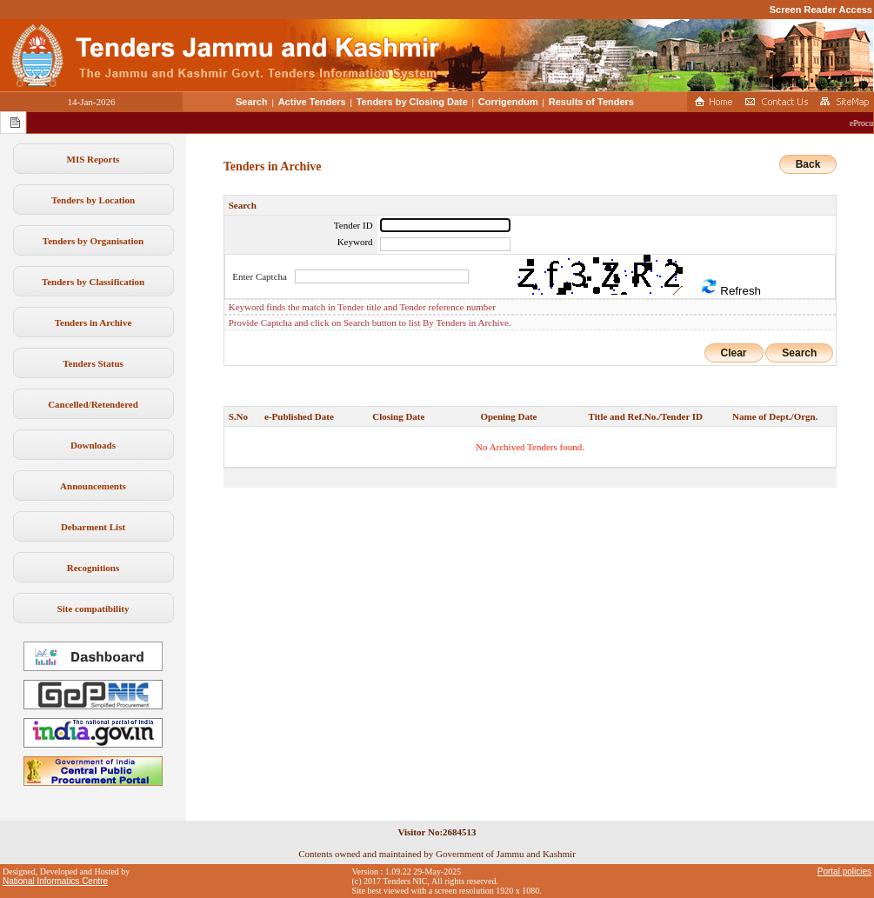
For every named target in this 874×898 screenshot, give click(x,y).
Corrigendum (508, 101)
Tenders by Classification (93, 281)
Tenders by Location (93, 200)
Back (808, 164)
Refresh (730, 287)
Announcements (93, 486)
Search (252, 101)
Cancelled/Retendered (93, 404)
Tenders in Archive (93, 322)
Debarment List (93, 527)
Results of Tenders (591, 101)
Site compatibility (93, 608)
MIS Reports (93, 159)
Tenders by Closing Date (412, 101)
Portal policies (844, 871)
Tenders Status (93, 363)
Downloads (93, 445)
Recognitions (93, 567)
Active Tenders (312, 101)
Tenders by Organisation (93, 241)
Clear (734, 353)
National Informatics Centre (55, 881)
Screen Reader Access (821, 9)
